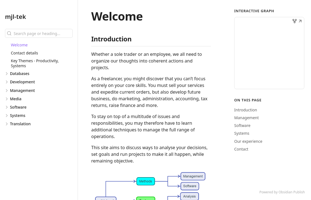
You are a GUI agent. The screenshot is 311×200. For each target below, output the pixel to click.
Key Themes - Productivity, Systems (35, 63)
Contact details (24, 53)
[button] (300, 22)
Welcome (19, 45)
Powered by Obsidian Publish (282, 192)
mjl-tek (15, 16)
